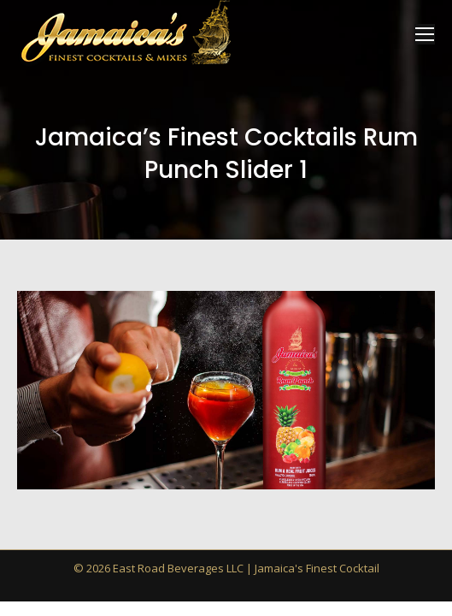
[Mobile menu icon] (424, 34)
